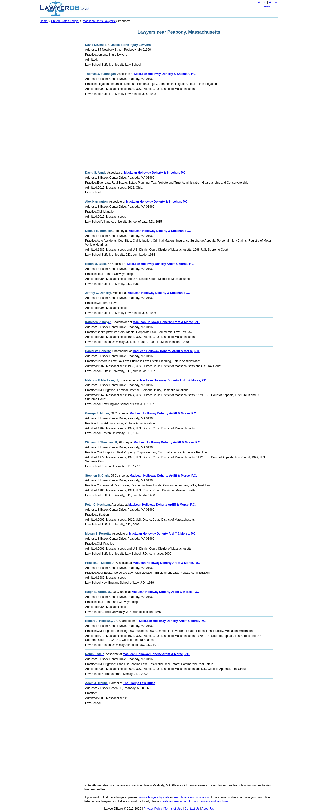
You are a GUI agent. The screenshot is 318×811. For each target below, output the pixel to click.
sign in (262, 2)
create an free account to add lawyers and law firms (194, 801)
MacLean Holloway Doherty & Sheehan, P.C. (165, 74)
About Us (207, 808)
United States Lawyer (65, 21)
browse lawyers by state (153, 797)
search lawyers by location (191, 797)
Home (44, 21)
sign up (273, 2)
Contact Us (192, 808)
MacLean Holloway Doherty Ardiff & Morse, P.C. (160, 264)
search (267, 6)
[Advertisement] (60, 101)
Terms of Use (173, 808)
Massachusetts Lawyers (99, 21)
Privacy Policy (153, 808)
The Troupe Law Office (139, 683)
